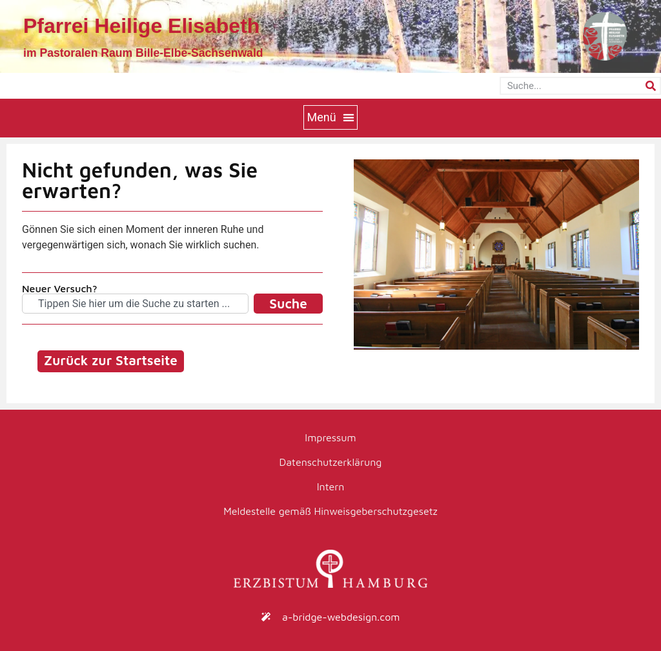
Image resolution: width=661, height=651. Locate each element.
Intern (331, 486)
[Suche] (651, 86)
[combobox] (135, 304)
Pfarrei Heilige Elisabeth (141, 25)
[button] (330, 117)
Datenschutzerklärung (331, 462)
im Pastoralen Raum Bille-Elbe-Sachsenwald (143, 52)
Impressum (330, 437)
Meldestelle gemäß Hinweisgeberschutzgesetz (330, 511)
